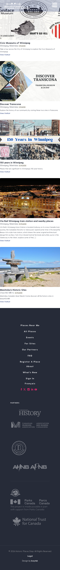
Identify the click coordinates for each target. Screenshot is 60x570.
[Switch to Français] (30, 383)
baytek (34, 560)
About (30, 366)
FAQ (30, 355)
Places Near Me (30, 325)
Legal (30, 556)
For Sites (30, 343)
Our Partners (30, 349)
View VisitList (5, 55)
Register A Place (30, 361)
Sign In (30, 378)
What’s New (30, 372)
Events (30, 337)
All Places (30, 331)
